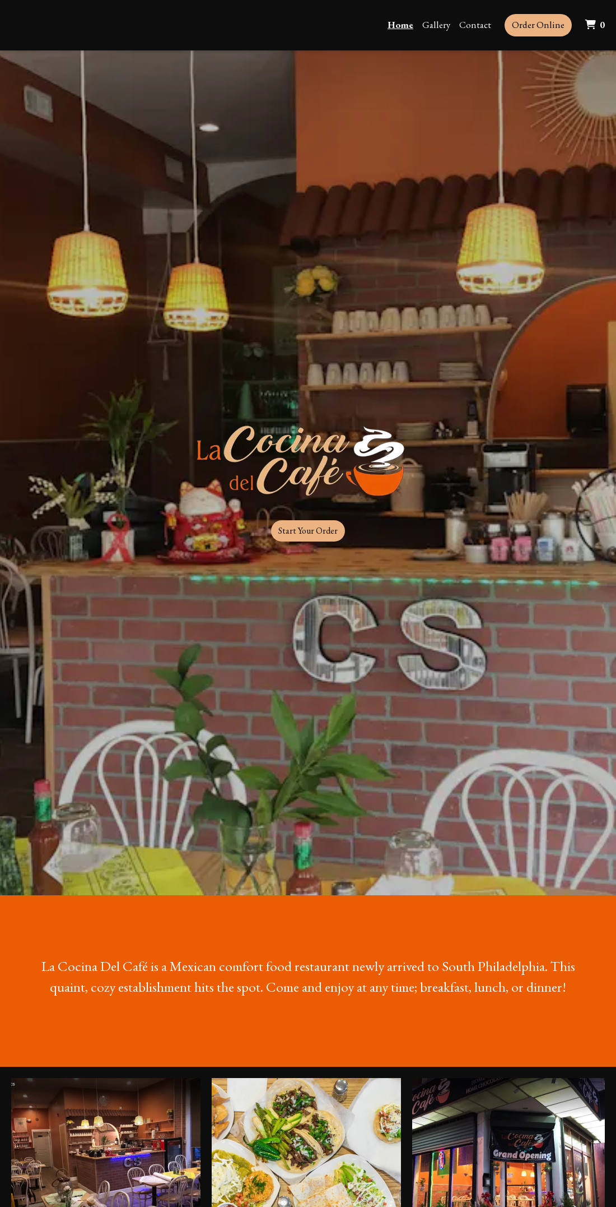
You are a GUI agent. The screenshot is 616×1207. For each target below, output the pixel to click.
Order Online (538, 25)
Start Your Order (308, 531)
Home (400, 25)
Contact (475, 25)
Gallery (436, 25)
